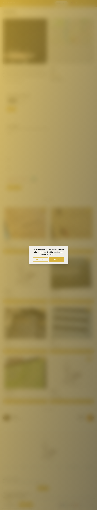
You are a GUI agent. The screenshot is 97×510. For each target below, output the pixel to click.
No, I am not (40, 259)
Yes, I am (56, 259)
